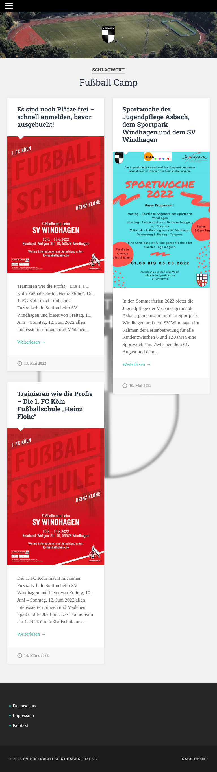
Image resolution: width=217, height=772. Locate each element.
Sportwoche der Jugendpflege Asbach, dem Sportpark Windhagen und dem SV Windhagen (159, 124)
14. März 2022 (36, 655)
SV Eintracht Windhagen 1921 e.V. (61, 758)
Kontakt (20, 725)
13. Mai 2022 (35, 363)
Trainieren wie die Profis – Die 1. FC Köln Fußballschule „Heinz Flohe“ (54, 405)
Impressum (23, 715)
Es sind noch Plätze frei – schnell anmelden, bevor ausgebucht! (55, 116)
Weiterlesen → (31, 342)
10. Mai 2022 (140, 385)
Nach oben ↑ (195, 758)
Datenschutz (24, 705)
